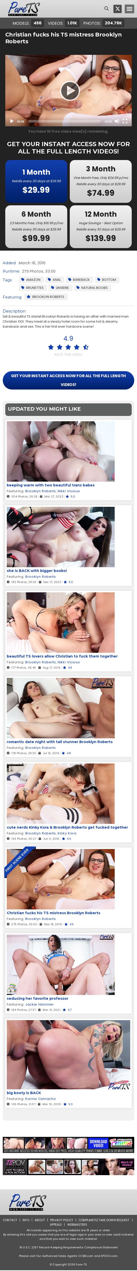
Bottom (106, 279)
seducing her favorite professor (37, 999)
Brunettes (32, 287)
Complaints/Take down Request (107, 1221)
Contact (11, 1221)
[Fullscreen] (125, 121)
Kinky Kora (66, 834)
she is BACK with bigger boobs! (37, 571)
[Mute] (117, 121)
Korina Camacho (40, 1099)
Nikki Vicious (68, 491)
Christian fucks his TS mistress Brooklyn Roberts (53, 913)
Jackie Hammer (39, 1005)
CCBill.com (85, 1257)
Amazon (30, 279)
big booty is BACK (24, 1093)
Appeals (58, 1225)
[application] (68, 90)
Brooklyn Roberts (45, 296)
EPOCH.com (109, 1257)
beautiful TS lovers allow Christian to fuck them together (62, 657)
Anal (54, 279)
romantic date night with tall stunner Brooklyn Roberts (60, 742)
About (41, 1221)
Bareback (79, 279)
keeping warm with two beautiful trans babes (51, 486)
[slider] (64, 121)
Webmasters (79, 1225)
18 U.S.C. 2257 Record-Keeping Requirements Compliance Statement (68, 1248)
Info (27, 1221)
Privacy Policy (64, 1221)
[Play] (68, 91)
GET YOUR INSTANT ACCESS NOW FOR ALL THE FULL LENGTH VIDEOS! (68, 380)
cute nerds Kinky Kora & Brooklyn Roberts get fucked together (67, 828)
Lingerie (60, 287)
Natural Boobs (92, 287)
